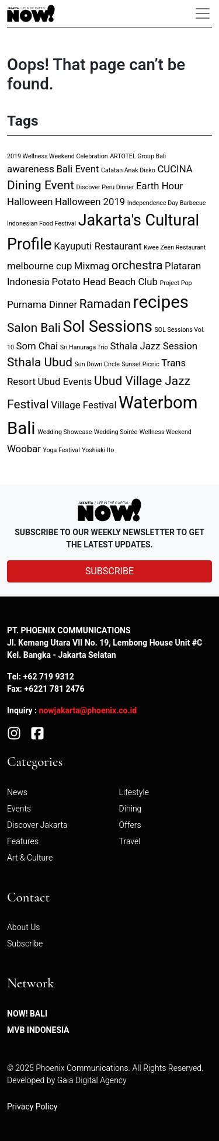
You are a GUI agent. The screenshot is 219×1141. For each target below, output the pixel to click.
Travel (130, 841)
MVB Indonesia (38, 1030)
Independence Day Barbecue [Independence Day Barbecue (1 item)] (166, 203)
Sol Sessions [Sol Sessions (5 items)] (107, 326)
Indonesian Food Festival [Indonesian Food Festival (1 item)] (41, 223)
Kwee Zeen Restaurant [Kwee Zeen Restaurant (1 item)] (175, 247)
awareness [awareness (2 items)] (30, 169)
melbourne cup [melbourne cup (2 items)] (39, 266)
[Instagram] (14, 733)
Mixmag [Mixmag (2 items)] (91, 266)
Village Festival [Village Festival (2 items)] (83, 405)
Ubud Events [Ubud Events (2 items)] (65, 381)
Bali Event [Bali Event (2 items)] (77, 169)
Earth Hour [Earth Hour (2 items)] (159, 186)
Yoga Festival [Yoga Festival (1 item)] (61, 450)
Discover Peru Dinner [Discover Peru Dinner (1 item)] (105, 187)
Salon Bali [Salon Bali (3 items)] (34, 328)
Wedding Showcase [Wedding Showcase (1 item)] (64, 432)
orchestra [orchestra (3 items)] (137, 265)
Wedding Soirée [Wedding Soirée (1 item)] (115, 432)
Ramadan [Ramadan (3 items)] (105, 304)
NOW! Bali (27, 1014)
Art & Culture (30, 858)
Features (23, 841)
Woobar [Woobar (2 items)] (24, 449)
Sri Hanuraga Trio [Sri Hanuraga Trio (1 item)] (84, 347)
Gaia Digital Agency (92, 1080)
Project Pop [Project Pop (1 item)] (176, 283)
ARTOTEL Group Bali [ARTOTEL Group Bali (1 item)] (138, 156)
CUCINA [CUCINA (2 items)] (174, 169)
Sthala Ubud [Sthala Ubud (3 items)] (39, 362)
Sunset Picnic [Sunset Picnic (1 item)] (140, 364)
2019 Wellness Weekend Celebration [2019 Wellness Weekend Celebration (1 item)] (57, 156)
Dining (130, 809)
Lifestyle (134, 792)
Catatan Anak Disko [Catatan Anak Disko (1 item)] (128, 170)
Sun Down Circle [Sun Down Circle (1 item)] (97, 364)
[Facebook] (37, 733)
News (17, 792)
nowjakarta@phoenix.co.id (88, 711)
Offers (130, 825)
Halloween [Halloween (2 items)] (30, 202)
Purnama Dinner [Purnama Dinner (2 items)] (42, 304)
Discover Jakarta (37, 825)
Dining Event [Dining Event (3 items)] (40, 185)
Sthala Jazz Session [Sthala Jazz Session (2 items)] (153, 346)
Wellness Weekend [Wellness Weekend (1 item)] (166, 432)
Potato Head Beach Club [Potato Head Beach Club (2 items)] (104, 282)
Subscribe (25, 944)
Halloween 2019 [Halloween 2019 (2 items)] (90, 202)
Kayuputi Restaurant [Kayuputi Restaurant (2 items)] (97, 246)
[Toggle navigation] (202, 13)
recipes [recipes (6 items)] (161, 302)
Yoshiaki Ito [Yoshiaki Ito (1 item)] (98, 450)
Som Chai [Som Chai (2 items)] (37, 346)
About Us (23, 927)
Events (19, 809)
